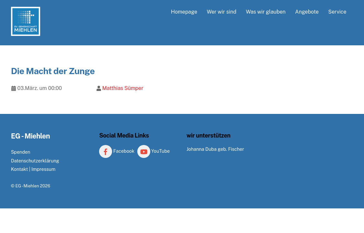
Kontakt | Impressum (33, 169)
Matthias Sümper (122, 88)
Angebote (307, 12)
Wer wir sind (221, 12)
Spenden (20, 152)
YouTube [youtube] (153, 151)
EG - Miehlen (27, 185)
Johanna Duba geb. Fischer (215, 149)
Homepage (184, 12)
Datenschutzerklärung (35, 160)
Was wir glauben (266, 12)
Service (337, 12)
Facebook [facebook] (116, 151)
